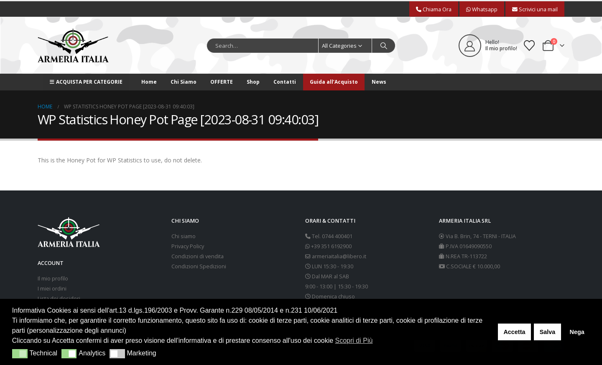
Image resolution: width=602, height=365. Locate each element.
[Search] (383, 46)
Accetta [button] (514, 332)
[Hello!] (488, 45)
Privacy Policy (187, 246)
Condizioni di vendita (197, 256)
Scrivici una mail (535, 9)
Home (149, 81)
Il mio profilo (53, 278)
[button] (20, 353)
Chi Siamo (183, 81)
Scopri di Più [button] (354, 340)
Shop (253, 81)
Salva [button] (548, 332)
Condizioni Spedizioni (198, 266)
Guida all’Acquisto (334, 81)
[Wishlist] (529, 45)
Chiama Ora (434, 9)
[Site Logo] (73, 45)
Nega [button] (576, 332)
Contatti (284, 81)
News (379, 81)
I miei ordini (52, 288)
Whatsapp (481, 9)
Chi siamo (183, 236)
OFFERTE (221, 81)
